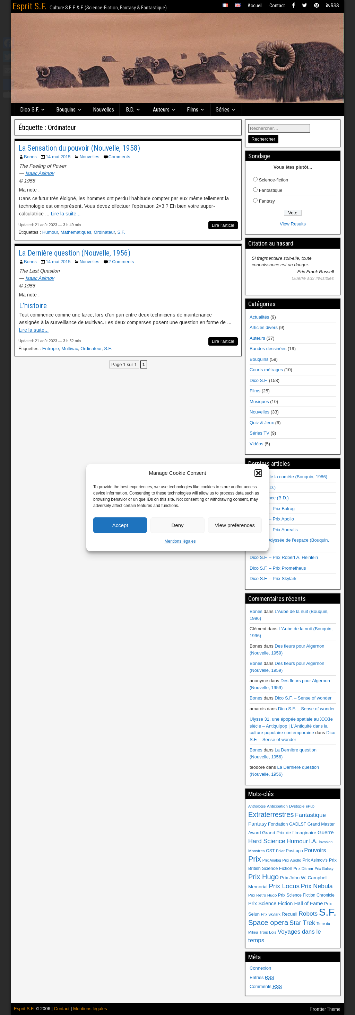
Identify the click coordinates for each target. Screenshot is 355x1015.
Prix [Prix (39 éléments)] (254, 859)
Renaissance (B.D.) (269, 497)
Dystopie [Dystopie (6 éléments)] (296, 806)
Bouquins (66, 109)
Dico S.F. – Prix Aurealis (274, 529)
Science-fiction (273, 179)
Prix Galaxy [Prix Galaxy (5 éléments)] (323, 868)
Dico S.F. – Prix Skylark (273, 578)
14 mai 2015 (58, 156)
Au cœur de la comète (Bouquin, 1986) (288, 476)
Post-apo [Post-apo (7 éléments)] (294, 850)
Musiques (259, 401)
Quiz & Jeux (262, 422)
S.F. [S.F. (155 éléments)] (328, 912)
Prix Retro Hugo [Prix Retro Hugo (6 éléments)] (262, 895)
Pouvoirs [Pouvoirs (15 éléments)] (315, 850)
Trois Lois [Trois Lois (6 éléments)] (267, 932)
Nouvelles (103, 109)
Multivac (69, 348)
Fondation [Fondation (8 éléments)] (278, 824)
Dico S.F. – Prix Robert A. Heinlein (284, 557)
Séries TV (259, 433)
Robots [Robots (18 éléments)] (308, 913)
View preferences (235, 525)
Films (192, 109)
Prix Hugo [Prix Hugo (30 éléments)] (263, 877)
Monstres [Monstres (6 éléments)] (256, 851)
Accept (120, 525)
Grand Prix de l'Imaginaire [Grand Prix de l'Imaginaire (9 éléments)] (289, 832)
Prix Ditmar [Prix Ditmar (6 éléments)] (303, 868)
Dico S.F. (29, 109)
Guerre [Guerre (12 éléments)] (326, 832)
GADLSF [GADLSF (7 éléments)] (297, 824)
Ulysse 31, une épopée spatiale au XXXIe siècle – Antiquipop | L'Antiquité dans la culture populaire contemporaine (291, 725)
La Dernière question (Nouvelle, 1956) (74, 253)
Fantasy (267, 201)
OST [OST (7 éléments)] (270, 850)
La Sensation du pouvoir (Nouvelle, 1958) (79, 148)
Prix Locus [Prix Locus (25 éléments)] (284, 886)
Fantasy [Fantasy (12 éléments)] (257, 824)
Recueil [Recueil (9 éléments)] (289, 914)
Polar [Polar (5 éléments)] (280, 851)
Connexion (260, 968)
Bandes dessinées (268, 348)
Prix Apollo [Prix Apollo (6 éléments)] (291, 860)
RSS (332, 5)
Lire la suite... (65, 213)
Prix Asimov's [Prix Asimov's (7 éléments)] (315, 860)
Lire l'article (223, 225)
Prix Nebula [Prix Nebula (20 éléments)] (317, 886)
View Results (293, 223)
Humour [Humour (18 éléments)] (297, 841)
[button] (258, 473)
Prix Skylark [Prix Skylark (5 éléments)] (270, 914)
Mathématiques (75, 232)
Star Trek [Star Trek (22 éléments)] (302, 922)
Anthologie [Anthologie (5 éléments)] (257, 806)
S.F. (121, 232)
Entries (262, 977)
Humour (50, 232)
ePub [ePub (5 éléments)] (310, 806)
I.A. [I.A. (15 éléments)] (313, 841)
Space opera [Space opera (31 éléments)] (268, 922)
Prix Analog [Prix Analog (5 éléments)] (271, 860)
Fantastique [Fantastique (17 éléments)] (310, 815)
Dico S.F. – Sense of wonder (303, 698)
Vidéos (256, 443)
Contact (277, 5)
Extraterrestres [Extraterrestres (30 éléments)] (271, 814)
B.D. (130, 109)
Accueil (255, 5)
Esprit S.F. (29, 6)
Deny (177, 525)
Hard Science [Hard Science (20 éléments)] (266, 841)
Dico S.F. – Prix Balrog (272, 508)
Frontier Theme (325, 1009)
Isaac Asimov (39, 173)
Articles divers (264, 327)
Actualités (259, 317)
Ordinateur (104, 232)
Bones (30, 156)
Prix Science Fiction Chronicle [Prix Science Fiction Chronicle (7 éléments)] (306, 895)
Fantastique (271, 190)
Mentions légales (180, 541)
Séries (223, 109)
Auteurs (161, 109)
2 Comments (121, 261)
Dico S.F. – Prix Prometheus (278, 568)
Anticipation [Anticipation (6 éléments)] (277, 806)
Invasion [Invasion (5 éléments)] (325, 842)
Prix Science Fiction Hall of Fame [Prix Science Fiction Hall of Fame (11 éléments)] (285, 903)
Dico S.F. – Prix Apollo (272, 519)
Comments (119, 156)
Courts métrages (266, 369)
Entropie (50, 348)
